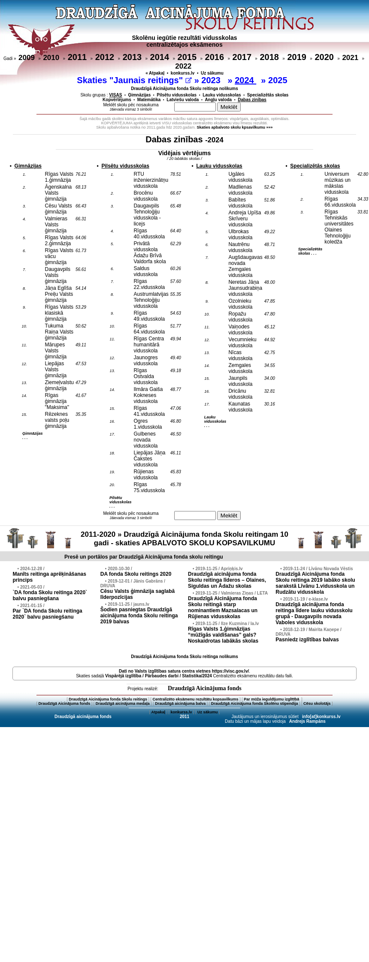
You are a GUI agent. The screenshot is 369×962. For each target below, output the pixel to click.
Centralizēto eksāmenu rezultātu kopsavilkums (196, 699)
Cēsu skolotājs (317, 703)
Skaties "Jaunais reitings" (134, 80)
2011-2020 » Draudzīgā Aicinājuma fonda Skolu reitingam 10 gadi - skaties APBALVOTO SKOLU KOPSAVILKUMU (184, 538)
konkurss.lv (183, 73)
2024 (245, 80)
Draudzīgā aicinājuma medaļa (123, 703)
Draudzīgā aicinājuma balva (180, 703)
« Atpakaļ (154, 73)
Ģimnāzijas (139, 95)
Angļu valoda (218, 99)
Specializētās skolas (268, 95)
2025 (279, 80)
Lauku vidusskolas (222, 95)
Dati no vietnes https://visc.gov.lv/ (184, 671)
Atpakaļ (158, 712)
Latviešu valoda (182, 99)
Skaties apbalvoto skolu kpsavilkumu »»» (235, 127)
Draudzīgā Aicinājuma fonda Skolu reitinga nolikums (184, 88)
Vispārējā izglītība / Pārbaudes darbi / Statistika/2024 (158, 675)
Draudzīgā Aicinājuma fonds (205, 688)
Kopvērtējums (117, 99)
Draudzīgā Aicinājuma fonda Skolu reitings (108, 699)
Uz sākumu (212, 73)
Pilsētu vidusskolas (177, 95)
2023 (212, 80)
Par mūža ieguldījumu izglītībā (272, 699)
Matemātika (148, 99)
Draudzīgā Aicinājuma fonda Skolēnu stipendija (254, 703)
